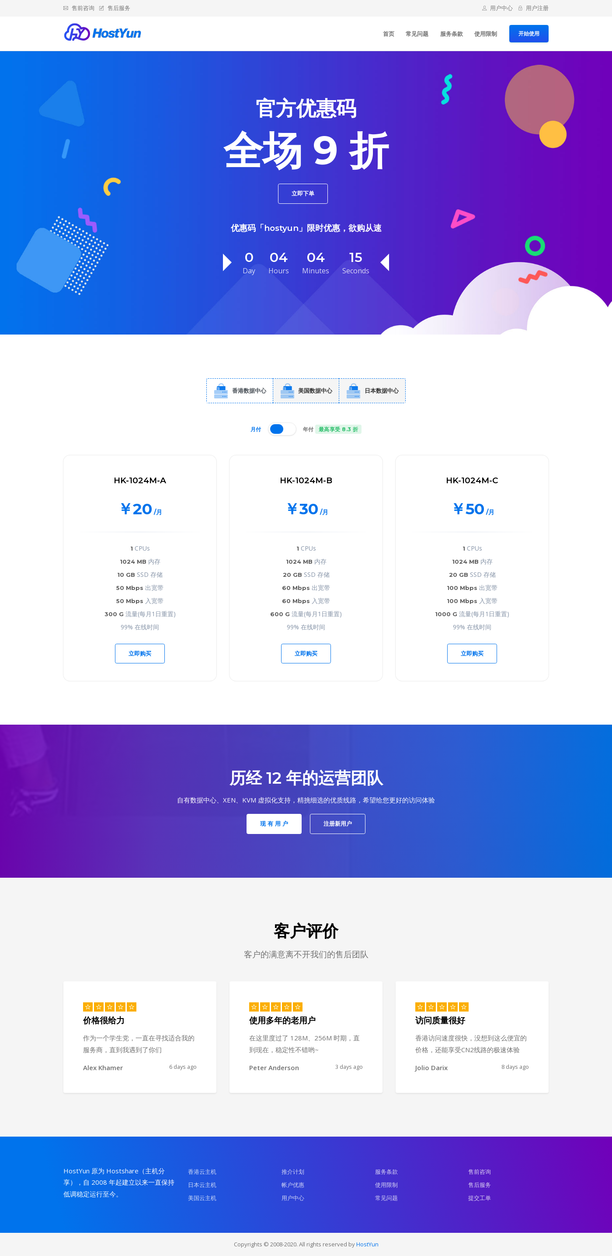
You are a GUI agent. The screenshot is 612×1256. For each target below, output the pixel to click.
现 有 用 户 (274, 823)
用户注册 (533, 8)
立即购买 (140, 653)
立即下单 (303, 193)
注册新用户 (337, 823)
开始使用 (528, 33)
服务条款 (451, 34)
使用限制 (485, 34)
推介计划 (293, 1172)
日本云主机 (202, 1185)
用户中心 (497, 8)
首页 (388, 34)
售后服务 (114, 8)
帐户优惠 (293, 1185)
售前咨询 (78, 8)
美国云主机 (202, 1198)
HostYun (367, 1244)
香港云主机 (202, 1172)
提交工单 (479, 1198)
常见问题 (417, 34)
